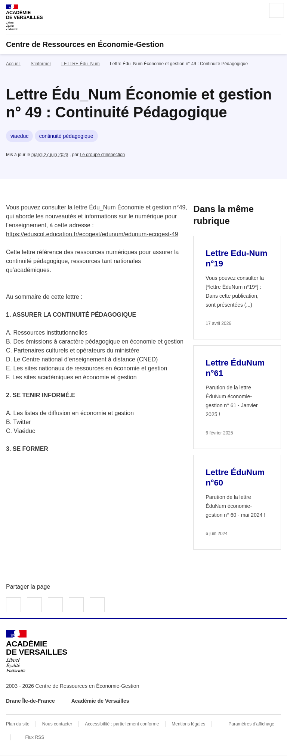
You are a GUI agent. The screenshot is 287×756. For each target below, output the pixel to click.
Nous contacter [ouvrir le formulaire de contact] (57, 724)
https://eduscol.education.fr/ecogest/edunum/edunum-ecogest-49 (92, 234)
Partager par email (76, 604)
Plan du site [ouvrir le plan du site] (18, 724)
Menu (276, 10)
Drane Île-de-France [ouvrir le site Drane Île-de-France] (30, 701)
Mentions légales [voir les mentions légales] (188, 724)
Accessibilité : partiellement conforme (122, 724)
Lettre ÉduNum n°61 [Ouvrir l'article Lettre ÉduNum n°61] (235, 368)
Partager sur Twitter (34, 604)
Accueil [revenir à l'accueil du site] (13, 63)
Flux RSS (34, 737)
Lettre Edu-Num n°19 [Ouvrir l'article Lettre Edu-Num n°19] (236, 258)
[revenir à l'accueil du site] (143, 44)
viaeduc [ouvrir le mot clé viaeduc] (19, 136)
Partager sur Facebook (13, 604)
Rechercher (255, 10)
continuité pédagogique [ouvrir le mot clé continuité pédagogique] (66, 136)
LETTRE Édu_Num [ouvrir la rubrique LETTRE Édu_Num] (80, 63)
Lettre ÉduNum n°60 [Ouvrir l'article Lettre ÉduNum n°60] (235, 477)
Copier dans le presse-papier (97, 604)
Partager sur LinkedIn (55, 604)
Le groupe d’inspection (102, 154)
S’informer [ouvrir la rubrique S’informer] (41, 63)
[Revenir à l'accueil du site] (36, 651)
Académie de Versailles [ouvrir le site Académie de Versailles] (100, 701)
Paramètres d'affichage (251, 724)
